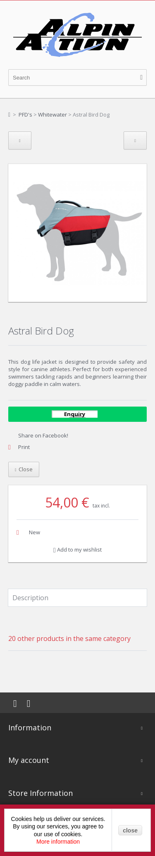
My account (28, 760)
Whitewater (52, 114)
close (130, 830)
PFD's (25, 114)
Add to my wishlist (77, 549)
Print (24, 447)
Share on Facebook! (43, 435)
